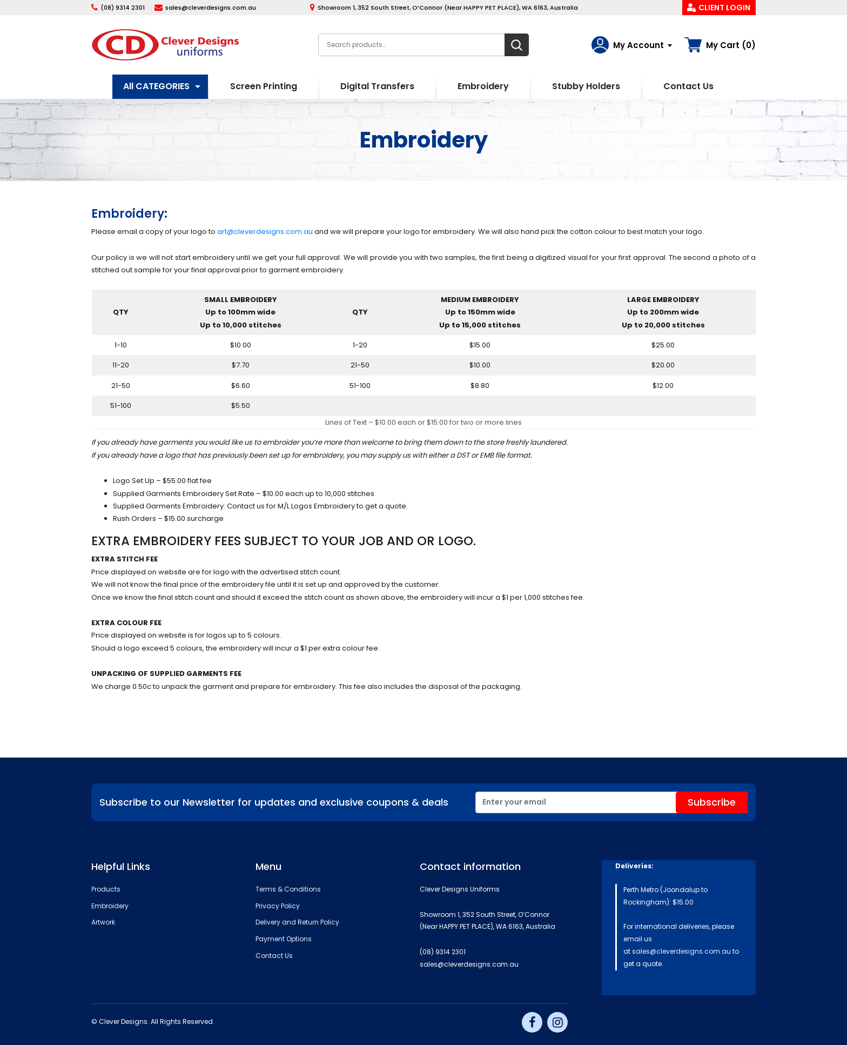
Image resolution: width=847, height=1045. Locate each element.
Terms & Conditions (288, 889)
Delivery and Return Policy (297, 922)
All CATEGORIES (156, 86)
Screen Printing (263, 86)
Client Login (724, 7)
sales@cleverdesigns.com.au (210, 7)
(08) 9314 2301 (122, 7)
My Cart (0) (731, 45)
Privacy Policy (278, 905)
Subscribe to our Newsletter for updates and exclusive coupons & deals (273, 802)
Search (517, 45)
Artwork (103, 922)
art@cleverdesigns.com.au (265, 231)
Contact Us (688, 86)
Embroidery (483, 86)
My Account (638, 45)
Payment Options (284, 938)
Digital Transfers (377, 86)
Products (105, 889)
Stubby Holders (586, 86)
